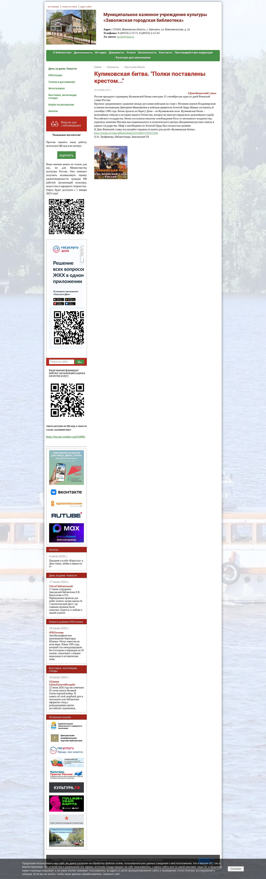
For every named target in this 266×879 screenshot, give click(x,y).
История (100, 52)
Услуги (131, 52)
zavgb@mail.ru (125, 36)
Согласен (235, 868)
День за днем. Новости (62, 68)
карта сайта (86, 6)
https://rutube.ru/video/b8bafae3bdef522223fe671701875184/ (126, 133)
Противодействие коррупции (194, 52)
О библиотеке (62, 52)
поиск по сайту (69, 6)
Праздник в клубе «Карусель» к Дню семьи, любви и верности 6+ (66, 563)
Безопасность (147, 52)
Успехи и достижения (61, 81)
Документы (116, 52)
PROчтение (55, 75)
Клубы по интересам (61, 104)
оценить (66, 155)
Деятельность (83, 52)
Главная (97, 67)
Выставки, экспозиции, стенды (62, 96)
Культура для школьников (133, 57)
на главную (53, 6)
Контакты (165, 52)
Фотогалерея (56, 88)
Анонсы (53, 111)
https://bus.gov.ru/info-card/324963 (65, 436)
